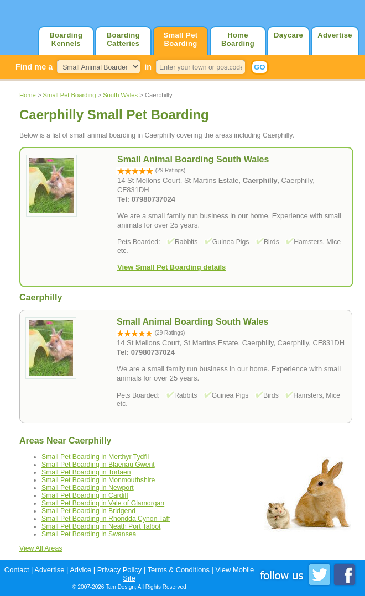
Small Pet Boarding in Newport (87, 488)
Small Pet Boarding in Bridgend (88, 511)
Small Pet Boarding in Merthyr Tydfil (95, 457)
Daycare (288, 35)
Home (27, 95)
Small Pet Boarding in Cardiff (84, 495)
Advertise (334, 35)
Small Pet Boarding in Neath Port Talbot (100, 526)
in (148, 66)
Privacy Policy (119, 570)
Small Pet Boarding (180, 39)
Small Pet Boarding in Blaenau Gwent (98, 464)
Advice (80, 570)
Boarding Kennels (65, 39)
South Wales (120, 95)
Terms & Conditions (179, 570)
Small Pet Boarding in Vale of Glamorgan (102, 503)
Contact (16, 570)
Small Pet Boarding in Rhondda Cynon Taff (105, 519)
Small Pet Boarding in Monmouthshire (98, 480)
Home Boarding (237, 39)
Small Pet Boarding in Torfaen (86, 472)
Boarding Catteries (123, 39)
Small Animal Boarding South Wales (192, 321)
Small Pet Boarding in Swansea (88, 534)
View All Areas (40, 548)
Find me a (34, 66)
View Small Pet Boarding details (171, 267)
